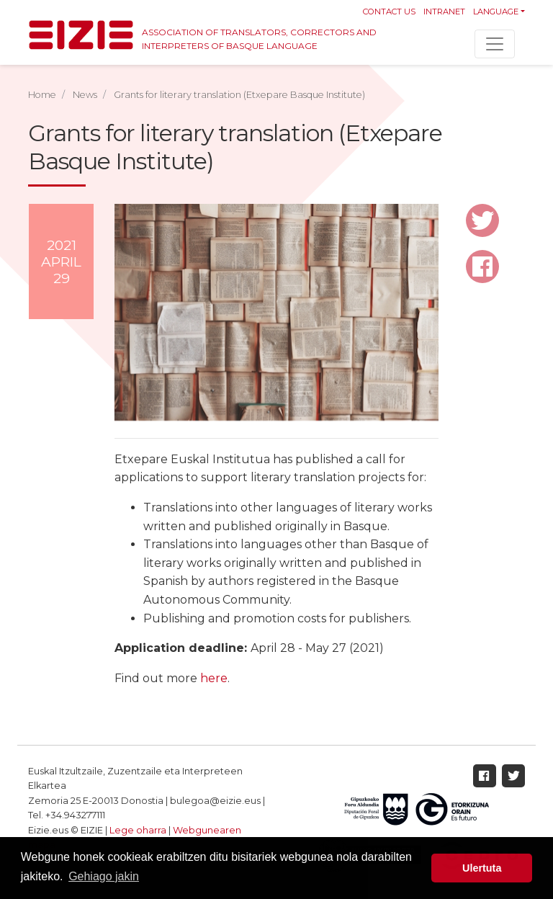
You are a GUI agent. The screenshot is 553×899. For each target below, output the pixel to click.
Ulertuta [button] (481, 868)
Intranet (444, 11)
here (214, 678)
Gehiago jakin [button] (103, 876)
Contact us (389, 11)
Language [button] (495, 11)
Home (42, 94)
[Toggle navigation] (495, 44)
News (85, 94)
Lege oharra (137, 830)
